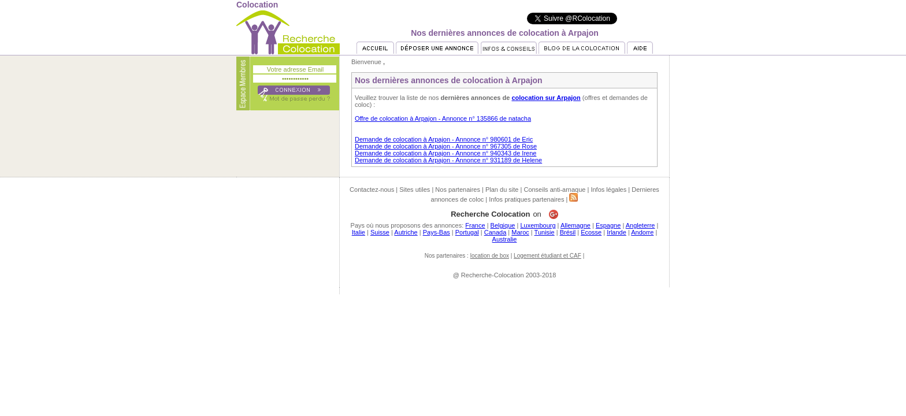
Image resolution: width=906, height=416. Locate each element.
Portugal (467, 232)
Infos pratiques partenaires (526, 199)
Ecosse (591, 232)
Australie (504, 239)
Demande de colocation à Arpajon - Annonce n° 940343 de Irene (445, 153)
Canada (495, 232)
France (475, 225)
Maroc (520, 232)
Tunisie (544, 232)
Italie (358, 232)
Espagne (608, 225)
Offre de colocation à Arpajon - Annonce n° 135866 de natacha (443, 118)
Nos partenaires (457, 189)
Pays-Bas (436, 232)
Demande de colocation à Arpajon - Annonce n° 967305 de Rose (446, 146)
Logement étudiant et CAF (547, 255)
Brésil (568, 232)
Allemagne (575, 225)
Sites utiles (414, 189)
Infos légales (608, 189)
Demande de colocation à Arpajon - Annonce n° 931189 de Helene (448, 160)
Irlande (616, 232)
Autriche (405, 232)
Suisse (379, 232)
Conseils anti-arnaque (554, 189)
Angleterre (640, 225)
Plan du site (501, 189)
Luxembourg (537, 225)
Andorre (642, 232)
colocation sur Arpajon (545, 97)
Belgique (503, 225)
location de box (489, 255)
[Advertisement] (453, 320)
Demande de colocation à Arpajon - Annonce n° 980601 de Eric (444, 139)
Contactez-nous (372, 189)
